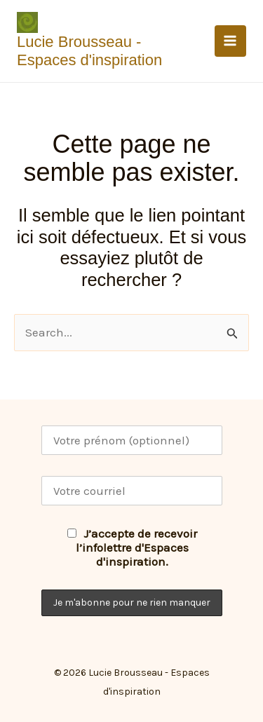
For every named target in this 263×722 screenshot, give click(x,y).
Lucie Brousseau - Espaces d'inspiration (89, 51)
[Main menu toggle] (231, 41)
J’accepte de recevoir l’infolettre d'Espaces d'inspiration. (132, 547)
